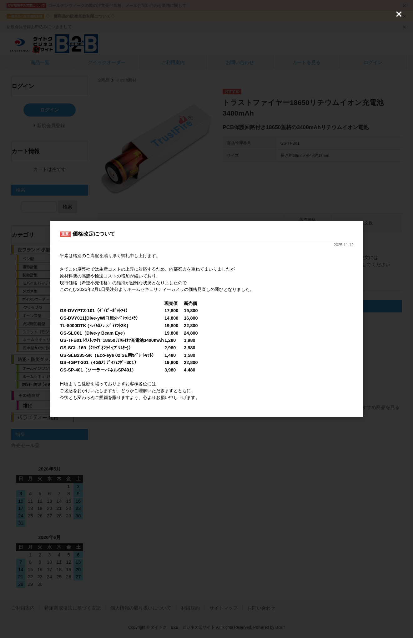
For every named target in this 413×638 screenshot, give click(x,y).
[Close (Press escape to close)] (399, 14)
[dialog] (206, 319)
